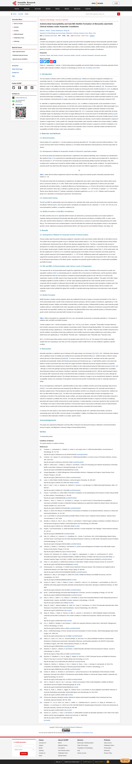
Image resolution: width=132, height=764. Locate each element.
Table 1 (50, 158)
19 (87, 142)
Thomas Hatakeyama (57, 30)
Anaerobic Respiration (87, 55)
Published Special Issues (20, 55)
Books (48, 9)
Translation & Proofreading (85, 748)
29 (113, 366)
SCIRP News (87, 762)
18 (116, 113)
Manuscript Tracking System (85, 743)
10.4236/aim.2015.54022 (50, 35)
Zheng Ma (66, 30)
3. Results (44, 230)
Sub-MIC (78, 55)
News (57, 9)
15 (80, 111)
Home (17, 9)
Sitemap (41, 750)
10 (108, 89)
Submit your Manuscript (71, 762)
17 (83, 111)
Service (80, 740)
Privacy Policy (108, 753)
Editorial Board (18, 34)
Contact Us (15, 72)
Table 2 (55, 273)
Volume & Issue (81, 753)
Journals (38, 9)
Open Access (108, 743)
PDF (59, 35)
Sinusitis (60, 55)
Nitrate (48, 55)
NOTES (43, 432)
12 (76, 103)
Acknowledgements (48, 420)
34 (41, 388)
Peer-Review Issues (64, 750)
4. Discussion (45, 349)
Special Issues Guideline (19, 59)
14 (79, 103)
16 (41, 562)
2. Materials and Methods (50, 133)
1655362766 (18, 104)
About (67, 9)
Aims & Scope (18, 23)
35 (43, 388)
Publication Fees (19, 38)
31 (117, 366)
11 (62, 96)
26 (41, 638)
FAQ (13, 76)
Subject (41, 745)
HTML (64, 35)
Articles (27, 9)
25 (97, 353)
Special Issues (62, 755)
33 (95, 371)
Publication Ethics (109, 745)
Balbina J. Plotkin (45, 30)
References (44, 447)
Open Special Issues (18, 51)
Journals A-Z (42, 743)
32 (93, 371)
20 (55, 205)
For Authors (61, 748)
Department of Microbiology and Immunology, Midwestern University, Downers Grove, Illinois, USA (68, 33)
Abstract (43, 39)
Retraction (107, 750)
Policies (107, 740)
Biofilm (73, 55)
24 (88, 244)
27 (41, 649)
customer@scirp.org (21, 97)
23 (116, 239)
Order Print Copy (17, 69)
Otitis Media (54, 55)
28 (101, 353)
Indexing (16, 41)
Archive (16, 30)
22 (113, 239)
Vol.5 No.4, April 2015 (62, 20)
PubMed (84, 454)
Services (77, 9)
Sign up (58, 762)
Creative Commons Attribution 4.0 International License (79, 732)
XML (68, 35)
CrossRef (78, 454)
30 (41, 672)
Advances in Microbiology (47, 20)
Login (116, 3)
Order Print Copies (82, 745)
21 (62, 221)
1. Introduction (46, 74)
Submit (87, 9)
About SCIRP (63, 740)
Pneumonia (67, 55)
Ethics (60, 743)
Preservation (107, 748)
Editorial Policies (63, 745)
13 (41, 536)
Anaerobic (43, 55)
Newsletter (15, 65)
